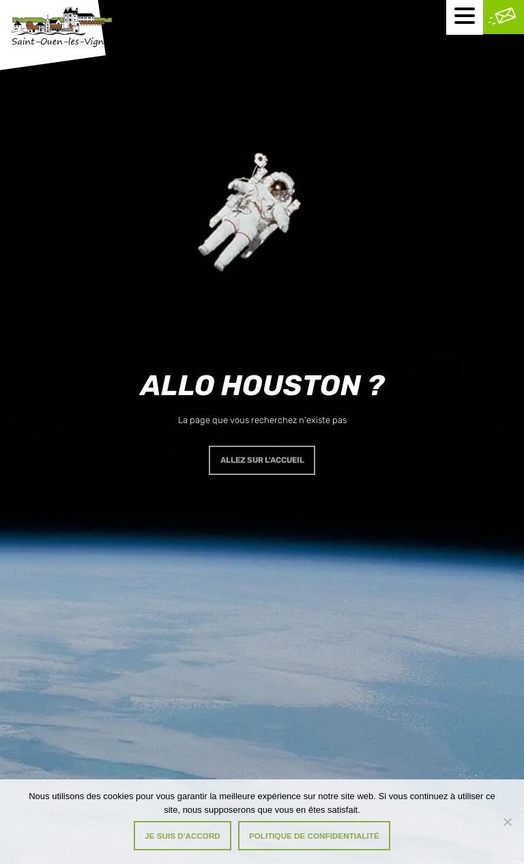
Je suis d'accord (182, 835)
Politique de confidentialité (314, 835)
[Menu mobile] (464, 17)
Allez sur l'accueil (262, 460)
